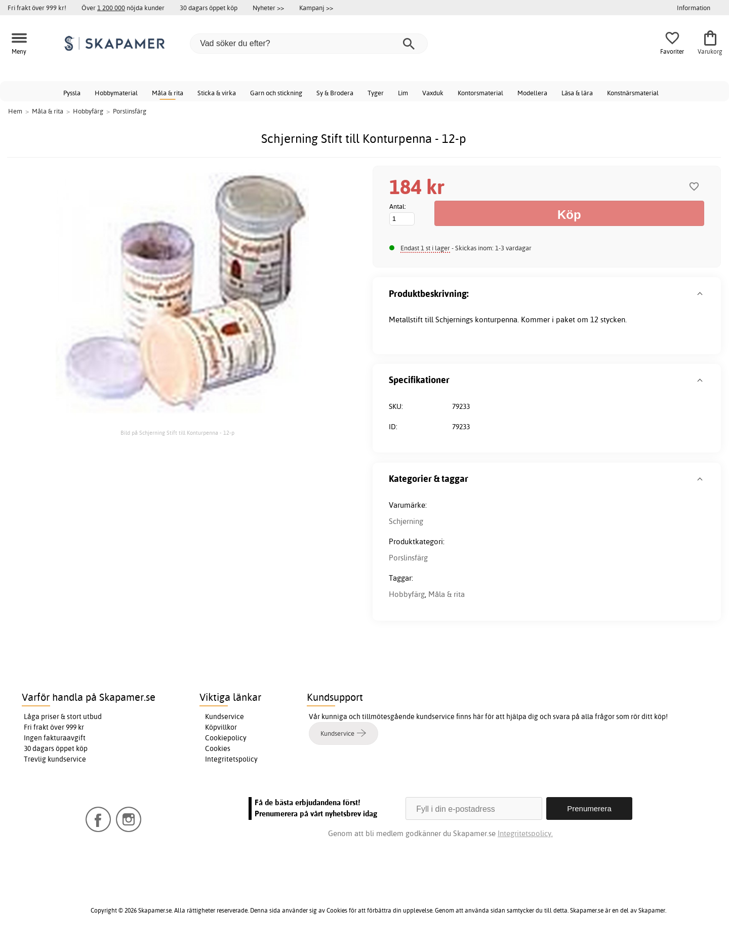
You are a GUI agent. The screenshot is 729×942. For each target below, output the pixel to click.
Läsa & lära (577, 93)
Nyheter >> (268, 8)
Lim (403, 93)
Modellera (532, 93)
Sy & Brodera (334, 93)
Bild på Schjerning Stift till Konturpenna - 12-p (177, 432)
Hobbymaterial (116, 93)
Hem (15, 111)
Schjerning (406, 521)
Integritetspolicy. (525, 833)
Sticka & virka (216, 93)
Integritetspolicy (231, 759)
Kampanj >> (316, 8)
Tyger (376, 93)
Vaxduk (432, 93)
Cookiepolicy (226, 737)
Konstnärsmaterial (633, 93)
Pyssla (71, 93)
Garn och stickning (276, 93)
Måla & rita (167, 93)
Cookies (217, 748)
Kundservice (224, 716)
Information (693, 8)
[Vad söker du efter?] (309, 43)
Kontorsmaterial (480, 93)
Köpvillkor (221, 727)
